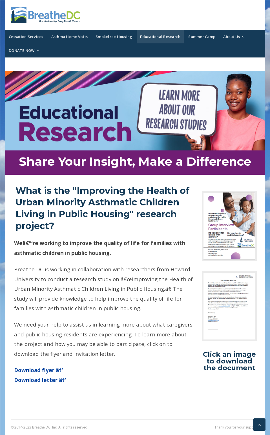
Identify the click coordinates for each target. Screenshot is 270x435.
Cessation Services (26, 36)
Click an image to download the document (229, 361)
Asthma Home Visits (69, 36)
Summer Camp (201, 36)
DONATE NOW (22, 50)
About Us (231, 36)
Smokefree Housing (114, 36)
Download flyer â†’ (38, 370)
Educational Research (160, 36)
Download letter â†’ (40, 379)
